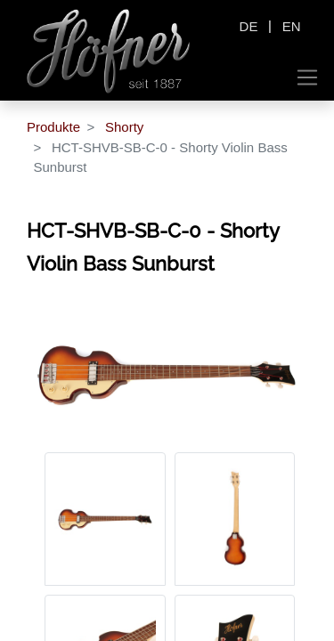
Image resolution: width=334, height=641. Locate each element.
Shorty (124, 126)
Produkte (53, 126)
